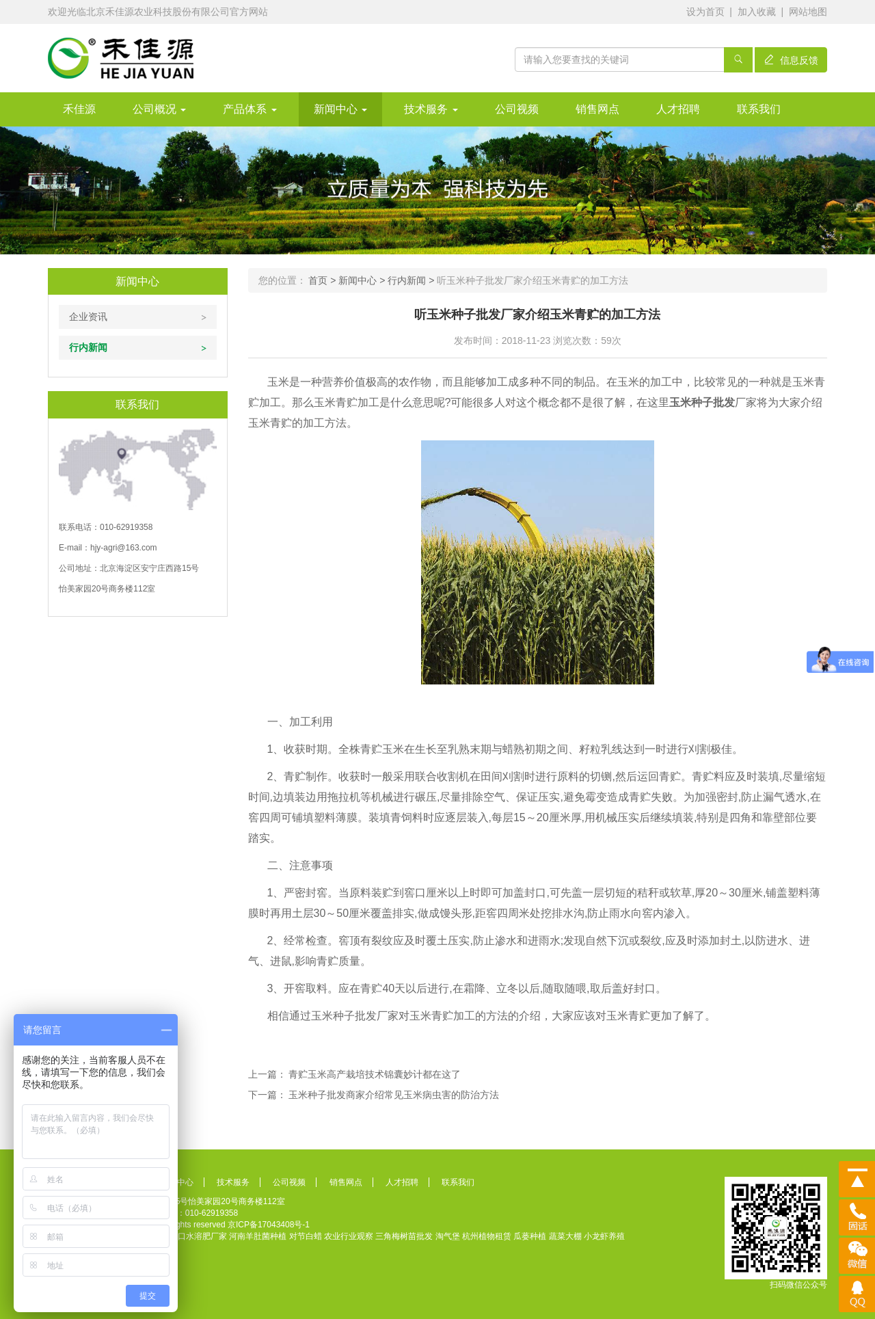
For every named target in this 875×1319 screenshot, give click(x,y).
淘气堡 (447, 1236)
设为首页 (705, 11)
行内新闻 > (412, 280)
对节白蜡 (305, 1236)
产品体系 (249, 109)
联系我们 (759, 109)
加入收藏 (757, 11)
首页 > (323, 280)
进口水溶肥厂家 (198, 1236)
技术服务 (430, 109)
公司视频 (517, 109)
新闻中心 (340, 109)
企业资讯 (88, 316)
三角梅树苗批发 (404, 1236)
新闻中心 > (363, 280)
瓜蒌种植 (529, 1236)
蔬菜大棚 (565, 1236)
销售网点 (597, 109)
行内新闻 (88, 347)
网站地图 (808, 11)
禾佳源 (79, 109)
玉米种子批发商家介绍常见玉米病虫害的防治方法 (393, 1094)
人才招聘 (678, 109)
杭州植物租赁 (486, 1236)
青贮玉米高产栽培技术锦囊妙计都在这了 (374, 1074)
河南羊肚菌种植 (257, 1236)
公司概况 (159, 109)
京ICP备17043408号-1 (269, 1224)
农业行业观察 (348, 1236)
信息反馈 (791, 60)
